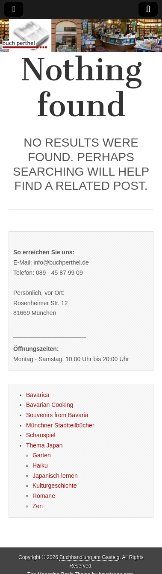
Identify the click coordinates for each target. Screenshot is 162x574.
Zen (37, 506)
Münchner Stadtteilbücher (60, 425)
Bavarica (37, 394)
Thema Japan (44, 445)
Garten (41, 455)
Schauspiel (41, 435)
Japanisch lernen (55, 475)
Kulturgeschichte (54, 485)
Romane (43, 495)
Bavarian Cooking (50, 404)
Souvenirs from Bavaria (57, 415)
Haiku (40, 465)
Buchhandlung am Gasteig (89, 557)
